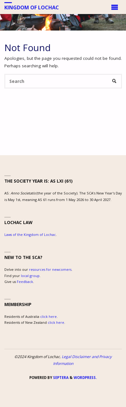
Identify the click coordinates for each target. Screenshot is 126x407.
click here (48, 316)
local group (30, 275)
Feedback (25, 281)
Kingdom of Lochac (31, 7)
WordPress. (85, 377)
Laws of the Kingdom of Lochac (30, 234)
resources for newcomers (50, 269)
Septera (60, 377)
